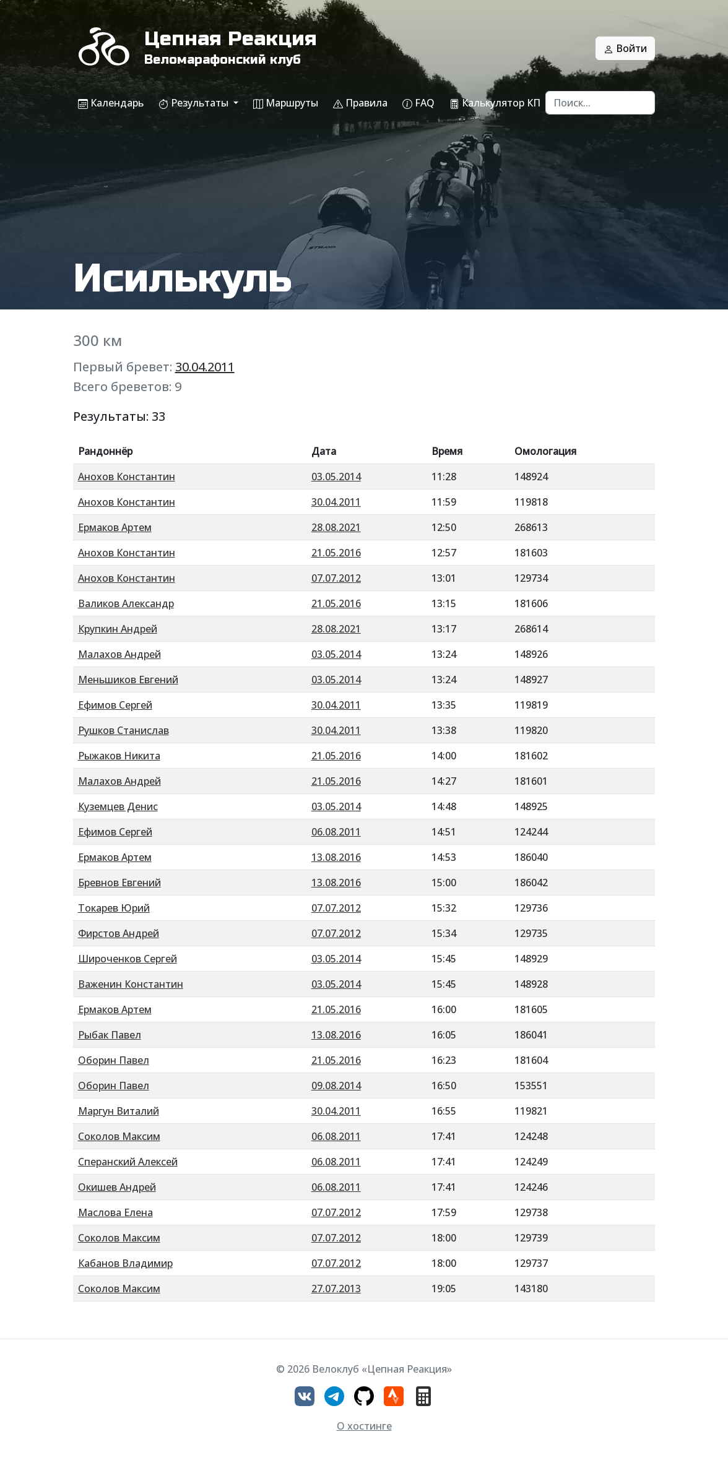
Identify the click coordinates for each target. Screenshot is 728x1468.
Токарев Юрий (114, 908)
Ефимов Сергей (115, 705)
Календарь (111, 103)
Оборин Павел (113, 1060)
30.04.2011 (205, 366)
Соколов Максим (119, 1136)
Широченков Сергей (127, 958)
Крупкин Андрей (117, 629)
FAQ (418, 103)
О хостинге (364, 1426)
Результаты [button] (194, 103)
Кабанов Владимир (125, 1263)
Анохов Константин (126, 476)
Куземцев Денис (118, 806)
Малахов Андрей (119, 654)
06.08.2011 (336, 832)
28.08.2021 (336, 527)
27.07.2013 (336, 1288)
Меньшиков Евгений (128, 679)
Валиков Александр (126, 603)
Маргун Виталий (118, 1111)
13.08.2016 (336, 857)
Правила (360, 103)
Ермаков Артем (115, 527)
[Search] (600, 102)
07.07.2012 (336, 578)
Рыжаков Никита (119, 755)
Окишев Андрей (117, 1187)
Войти (625, 48)
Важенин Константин (130, 984)
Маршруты (285, 103)
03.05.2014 (336, 476)
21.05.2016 (336, 552)
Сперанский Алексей (128, 1161)
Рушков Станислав (123, 730)
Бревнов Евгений (119, 882)
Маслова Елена (115, 1212)
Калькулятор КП (494, 103)
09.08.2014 (336, 1085)
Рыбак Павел (109, 1035)
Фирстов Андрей (118, 933)
